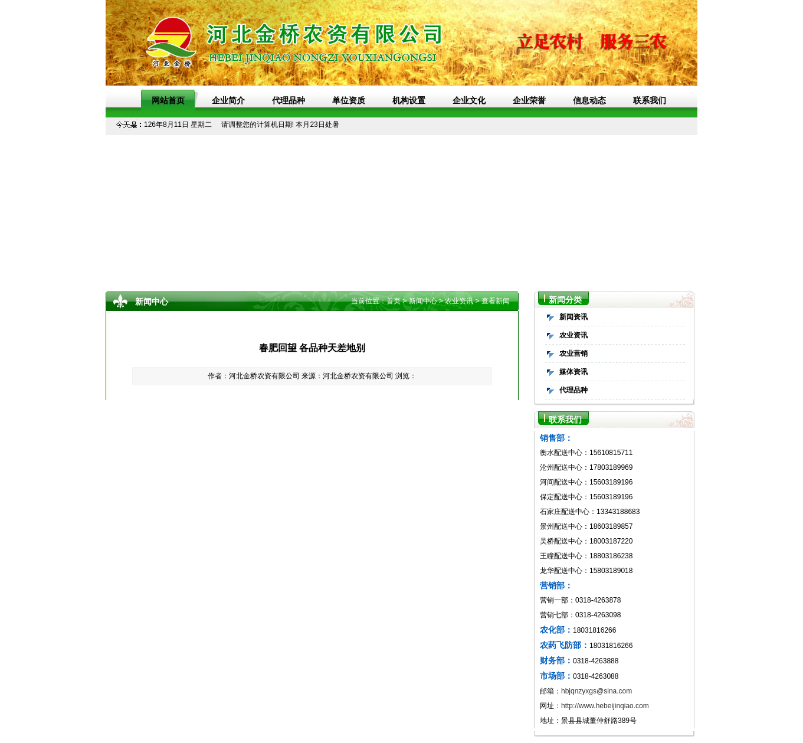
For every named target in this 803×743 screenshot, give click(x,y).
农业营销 (573, 353)
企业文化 (469, 100)
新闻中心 (423, 301)
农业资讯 (573, 335)
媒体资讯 (573, 372)
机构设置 (408, 100)
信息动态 (589, 100)
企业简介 (228, 100)
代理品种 (288, 100)
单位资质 (348, 100)
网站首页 (168, 100)
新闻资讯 (573, 317)
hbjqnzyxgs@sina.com (596, 691)
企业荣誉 (529, 100)
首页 (393, 301)
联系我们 (649, 100)
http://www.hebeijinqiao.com (605, 706)
